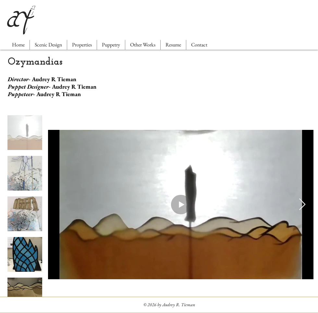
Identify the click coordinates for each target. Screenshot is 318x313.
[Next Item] (302, 204)
